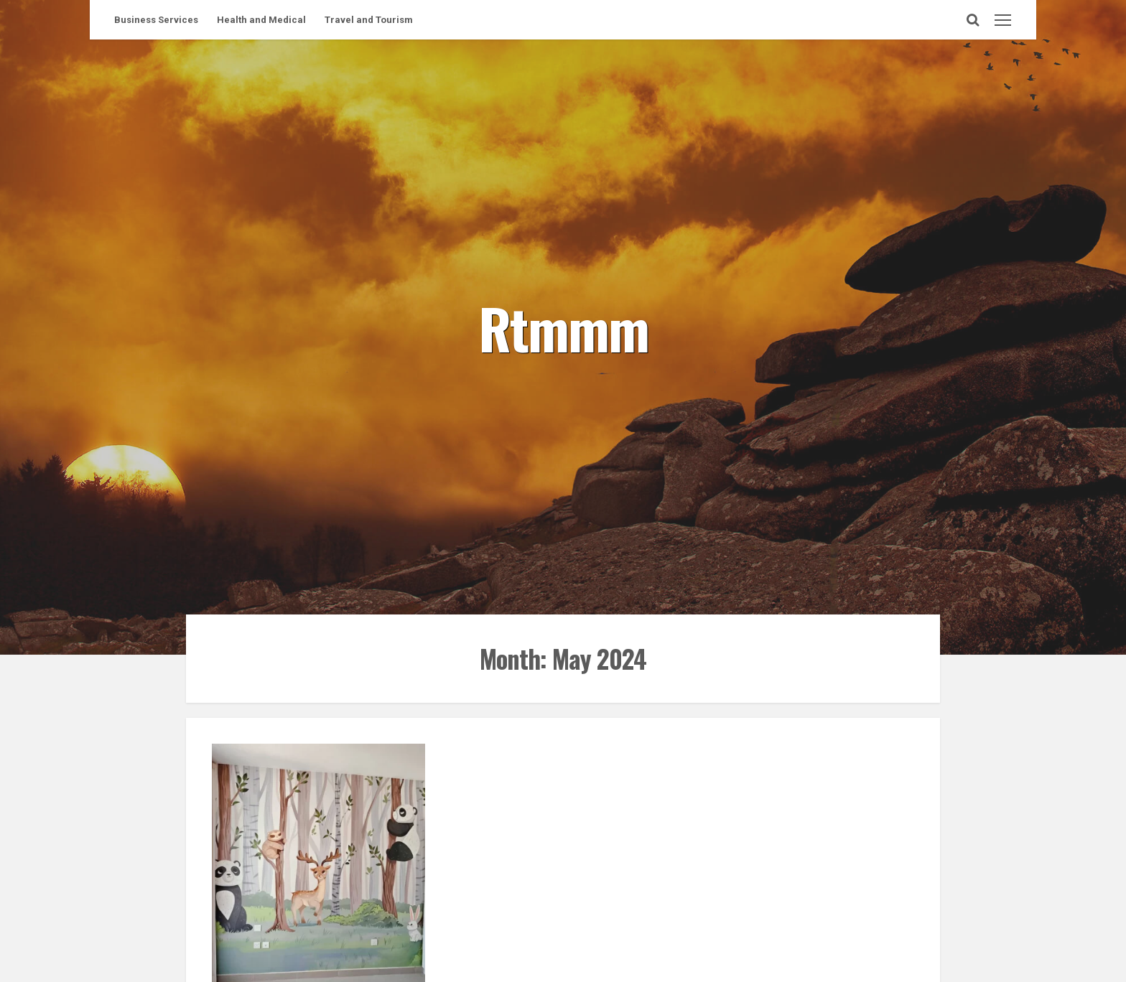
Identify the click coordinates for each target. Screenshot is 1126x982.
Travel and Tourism (369, 19)
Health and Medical (261, 19)
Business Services (156, 19)
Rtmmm (563, 327)
